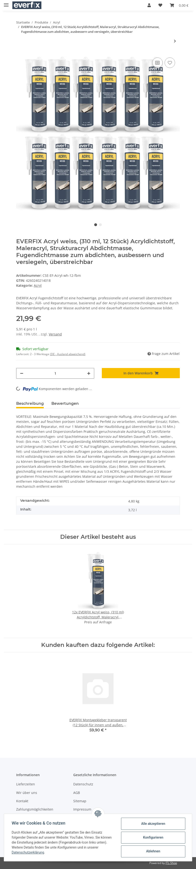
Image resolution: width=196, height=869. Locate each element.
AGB (76, 792)
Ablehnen (153, 851)
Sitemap (79, 801)
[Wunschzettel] (160, 5)
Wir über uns (26, 792)
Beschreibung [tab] (30, 403)
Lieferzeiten (25, 784)
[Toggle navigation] (6, 3)
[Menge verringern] (21, 373)
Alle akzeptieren (153, 824)
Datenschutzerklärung (28, 852)
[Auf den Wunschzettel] (170, 62)
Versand (55, 334)
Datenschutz (83, 784)
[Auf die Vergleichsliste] (157, 62)
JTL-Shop (171, 863)
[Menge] (55, 373)
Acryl (38, 285)
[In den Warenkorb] (141, 373)
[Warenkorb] (179, 5)
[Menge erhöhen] (88, 373)
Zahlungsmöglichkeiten (34, 809)
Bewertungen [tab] (65, 403)
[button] (149, 5)
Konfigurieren (153, 837)
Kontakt (22, 801)
